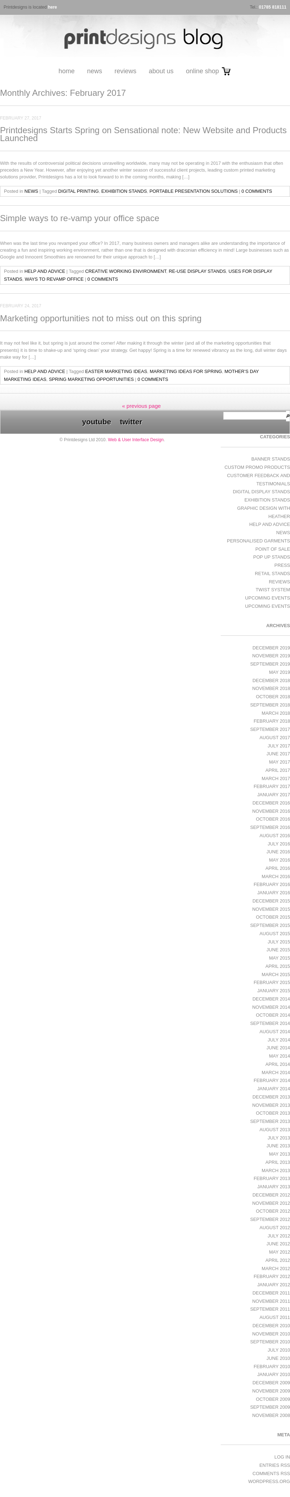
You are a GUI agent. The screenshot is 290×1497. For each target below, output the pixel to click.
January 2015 (273, 990)
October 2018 (273, 696)
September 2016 (270, 827)
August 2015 (274, 933)
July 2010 (279, 1350)
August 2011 (274, 1317)
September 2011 (270, 1309)
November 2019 (271, 655)
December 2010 (271, 1325)
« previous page (141, 406)
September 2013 (270, 1121)
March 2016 (276, 876)
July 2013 (279, 1138)
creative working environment (125, 271)
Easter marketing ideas (116, 371)
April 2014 (277, 1064)
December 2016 (271, 803)
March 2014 (276, 1072)
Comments (271, 1473)
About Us (161, 71)
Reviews (125, 71)
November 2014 (271, 1007)
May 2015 (279, 958)
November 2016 (271, 811)
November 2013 (271, 1105)
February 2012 (272, 1276)
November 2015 (271, 909)
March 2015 (276, 974)
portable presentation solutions (193, 191)
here (52, 7)
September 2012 (270, 1219)
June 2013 (278, 1145)
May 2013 (279, 1154)
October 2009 (273, 1399)
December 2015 (271, 901)
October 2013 (273, 1113)
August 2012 (274, 1227)
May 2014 (279, 1056)
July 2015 (279, 942)
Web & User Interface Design (136, 439)
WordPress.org (269, 1481)
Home (67, 71)
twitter (131, 422)
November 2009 (271, 1391)
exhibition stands (124, 191)
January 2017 (273, 794)
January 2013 (273, 1186)
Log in (282, 1457)
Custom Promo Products (257, 467)
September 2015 (270, 925)
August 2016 (274, 835)
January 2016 (273, 892)
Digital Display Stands (261, 491)
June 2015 (278, 949)
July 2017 (279, 745)
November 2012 (271, 1203)
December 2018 (271, 680)
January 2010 (273, 1374)
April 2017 (277, 770)
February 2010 (272, 1366)
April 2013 (277, 1162)
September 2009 (270, 1407)
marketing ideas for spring (186, 371)
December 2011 (271, 1293)
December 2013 (271, 1097)
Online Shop (202, 71)
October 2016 (273, 819)
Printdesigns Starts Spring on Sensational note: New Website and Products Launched (143, 134)
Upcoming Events (267, 598)
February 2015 (272, 982)
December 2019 (271, 647)
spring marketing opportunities (91, 379)
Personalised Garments (258, 541)
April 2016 (277, 868)
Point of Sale (273, 549)
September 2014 (270, 1023)
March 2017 (276, 778)
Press (282, 565)
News (94, 71)
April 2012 (277, 1260)
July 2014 (279, 1040)
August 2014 (274, 1031)
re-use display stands (197, 271)
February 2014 (272, 1080)
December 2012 (271, 1195)
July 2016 (279, 844)
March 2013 (276, 1170)
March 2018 (276, 713)
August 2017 (274, 737)
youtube (96, 422)
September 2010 (270, 1341)
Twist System (273, 589)
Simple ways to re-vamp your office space (79, 218)
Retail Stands (272, 573)
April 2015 (277, 966)
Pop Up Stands (271, 557)
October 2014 (273, 1015)
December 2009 (271, 1382)
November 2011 (271, 1301)
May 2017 (279, 762)
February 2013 (272, 1178)
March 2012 (276, 1268)
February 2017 (272, 786)
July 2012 (279, 1236)
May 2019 (279, 672)
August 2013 (274, 1129)
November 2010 (271, 1334)
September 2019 (270, 664)
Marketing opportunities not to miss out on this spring (101, 318)
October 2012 (273, 1211)
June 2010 (278, 1358)
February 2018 (272, 721)
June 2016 (278, 851)
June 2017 (278, 753)
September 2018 (270, 705)
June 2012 (278, 1243)
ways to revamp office (54, 279)
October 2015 (273, 917)
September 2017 (270, 729)
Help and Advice (44, 271)
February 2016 (272, 884)
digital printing (78, 191)
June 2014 (278, 1047)
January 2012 (273, 1284)
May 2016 (279, 860)
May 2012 (279, 1252)
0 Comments (257, 191)
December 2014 (271, 999)
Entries (274, 1465)
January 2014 (273, 1088)
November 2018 (271, 688)
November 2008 (271, 1415)
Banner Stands (270, 459)
